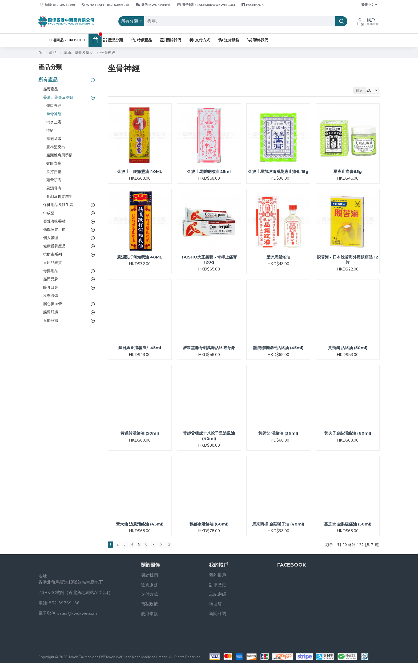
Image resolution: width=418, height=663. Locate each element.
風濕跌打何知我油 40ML (139, 257)
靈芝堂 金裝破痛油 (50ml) (347, 524)
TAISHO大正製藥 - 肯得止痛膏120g (209, 259)
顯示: (361, 90)
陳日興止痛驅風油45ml (139, 347)
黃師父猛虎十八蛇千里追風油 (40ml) (209, 436)
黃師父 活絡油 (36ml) (278, 433)
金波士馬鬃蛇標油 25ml (209, 171)
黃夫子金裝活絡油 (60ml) (347, 433)
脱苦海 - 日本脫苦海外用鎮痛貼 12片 (347, 259)
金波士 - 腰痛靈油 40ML (139, 171)
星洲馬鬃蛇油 (278, 257)
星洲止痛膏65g (347, 171)
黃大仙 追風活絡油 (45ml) (139, 524)
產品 (53, 52)
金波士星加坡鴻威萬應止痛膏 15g (278, 171)
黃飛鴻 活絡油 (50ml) (347, 347)
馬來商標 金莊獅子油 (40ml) (278, 524)
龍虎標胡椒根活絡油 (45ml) (278, 347)
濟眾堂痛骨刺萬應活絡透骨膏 (209, 347)
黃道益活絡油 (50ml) (139, 433)
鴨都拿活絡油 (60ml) (209, 524)
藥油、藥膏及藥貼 (78, 52)
